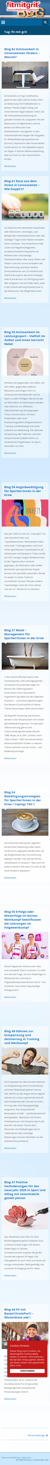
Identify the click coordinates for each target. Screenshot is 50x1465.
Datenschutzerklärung (10, 1457)
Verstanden (27, 1371)
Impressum (26, 1457)
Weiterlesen (10, 166)
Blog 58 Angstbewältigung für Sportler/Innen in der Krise (23, 491)
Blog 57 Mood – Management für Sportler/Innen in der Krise (24, 634)
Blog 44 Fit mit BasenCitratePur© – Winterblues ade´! (19, 1313)
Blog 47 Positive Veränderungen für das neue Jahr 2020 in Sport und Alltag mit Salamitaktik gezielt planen (24, 1190)
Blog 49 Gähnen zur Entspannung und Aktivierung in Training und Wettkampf (21, 1037)
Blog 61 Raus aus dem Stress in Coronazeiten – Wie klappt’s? (22, 185)
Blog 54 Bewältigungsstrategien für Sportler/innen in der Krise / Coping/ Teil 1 (22, 798)
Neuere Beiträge (38, 1435)
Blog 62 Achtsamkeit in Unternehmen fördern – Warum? (22, 53)
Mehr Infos (15, 1365)
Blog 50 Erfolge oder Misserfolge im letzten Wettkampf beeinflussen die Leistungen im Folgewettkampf (22, 919)
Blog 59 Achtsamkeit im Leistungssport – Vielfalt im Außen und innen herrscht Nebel (24, 338)
